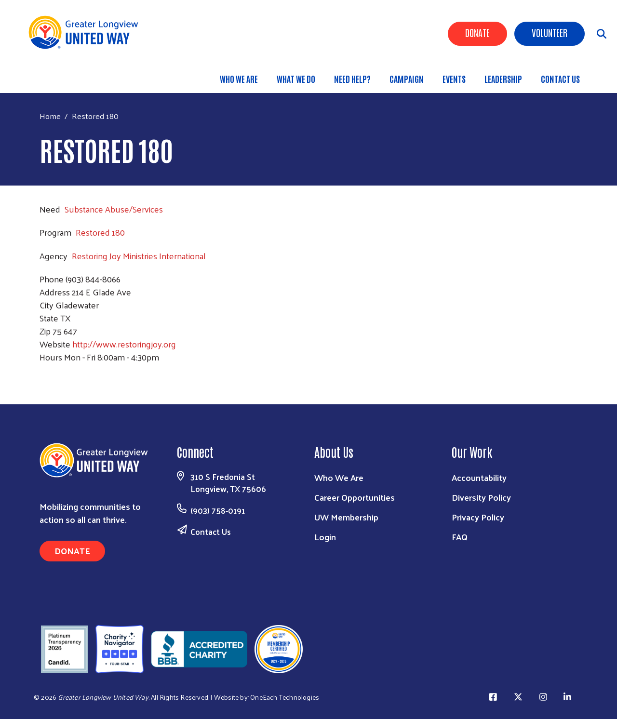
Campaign (406, 78)
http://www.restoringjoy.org (124, 344)
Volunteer (549, 32)
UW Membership (346, 516)
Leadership (503, 78)
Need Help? (352, 78)
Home (50, 116)
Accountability (479, 477)
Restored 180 (100, 232)
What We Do (296, 78)
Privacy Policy (478, 516)
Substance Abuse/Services (114, 209)
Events (454, 78)
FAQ (460, 536)
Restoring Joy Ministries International (139, 256)
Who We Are (239, 78)
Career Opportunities (354, 497)
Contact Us (560, 78)
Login (325, 536)
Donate (477, 32)
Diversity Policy (481, 497)
